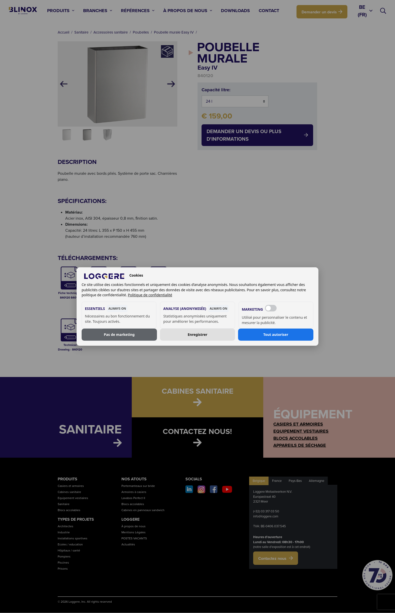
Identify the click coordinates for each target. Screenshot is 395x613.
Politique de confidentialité (150, 295)
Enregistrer (197, 334)
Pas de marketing (119, 334)
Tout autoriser (275, 334)
